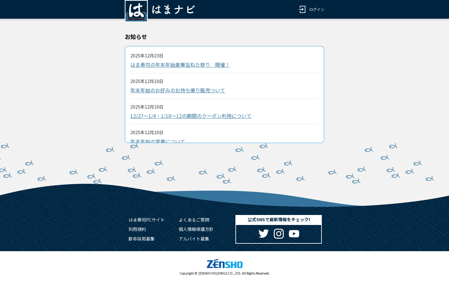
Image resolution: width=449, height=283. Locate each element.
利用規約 (137, 229)
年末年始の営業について (157, 141)
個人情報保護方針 (196, 229)
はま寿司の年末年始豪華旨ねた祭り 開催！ (180, 64)
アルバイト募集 (194, 239)
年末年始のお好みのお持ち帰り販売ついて (177, 90)
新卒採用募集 (141, 239)
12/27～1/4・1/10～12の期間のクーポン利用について (191, 116)
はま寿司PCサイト (146, 220)
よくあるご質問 (194, 220)
